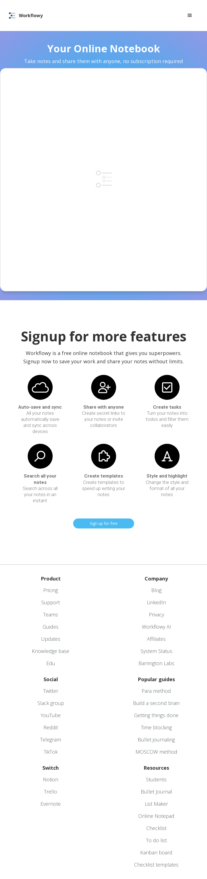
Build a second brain (156, 703)
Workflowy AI (156, 626)
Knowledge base (50, 651)
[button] (190, 15)
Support (50, 602)
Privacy (156, 614)
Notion (50, 779)
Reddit (51, 727)
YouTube (51, 715)
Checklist (156, 828)
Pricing (50, 590)
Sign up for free (103, 523)
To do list (156, 840)
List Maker (156, 804)
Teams (50, 614)
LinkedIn (156, 602)
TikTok (51, 751)
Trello (50, 791)
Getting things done (156, 715)
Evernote (50, 804)
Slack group (50, 703)
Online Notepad (156, 816)
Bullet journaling (156, 739)
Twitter (50, 691)
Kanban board (156, 852)
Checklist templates (156, 864)
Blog (156, 590)
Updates (50, 639)
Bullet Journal (156, 791)
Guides (50, 626)
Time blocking (156, 727)
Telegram (50, 739)
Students (156, 779)
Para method (156, 691)
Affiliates (156, 639)
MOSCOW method (156, 751)
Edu (50, 663)
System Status (156, 651)
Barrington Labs (156, 663)
